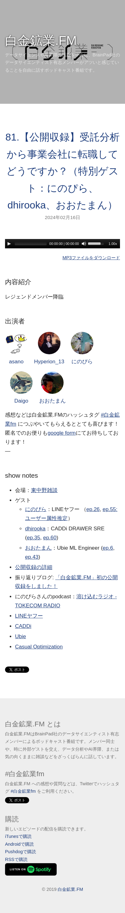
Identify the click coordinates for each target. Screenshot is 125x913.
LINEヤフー (29, 616)
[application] (62, 243)
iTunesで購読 (18, 836)
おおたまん (52, 387)
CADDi (23, 626)
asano (16, 348)
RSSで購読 (16, 859)
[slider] (31, 243)
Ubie (20, 636)
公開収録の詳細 (33, 567)
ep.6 (108, 548)
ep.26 (93, 509)
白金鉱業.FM (41, 40)
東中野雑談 (44, 490)
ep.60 (50, 538)
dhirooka (35, 529)
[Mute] (83, 243)
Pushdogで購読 (20, 851)
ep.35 (33, 538)
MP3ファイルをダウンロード (91, 257)
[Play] (9, 243)
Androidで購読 (19, 844)
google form (62, 433)
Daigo (21, 387)
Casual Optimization (39, 647)
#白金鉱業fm (23, 791)
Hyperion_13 (49, 348)
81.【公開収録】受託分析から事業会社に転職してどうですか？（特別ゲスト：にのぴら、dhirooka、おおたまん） (62, 171)
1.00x (113, 244)
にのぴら (82, 348)
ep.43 (32, 557)
